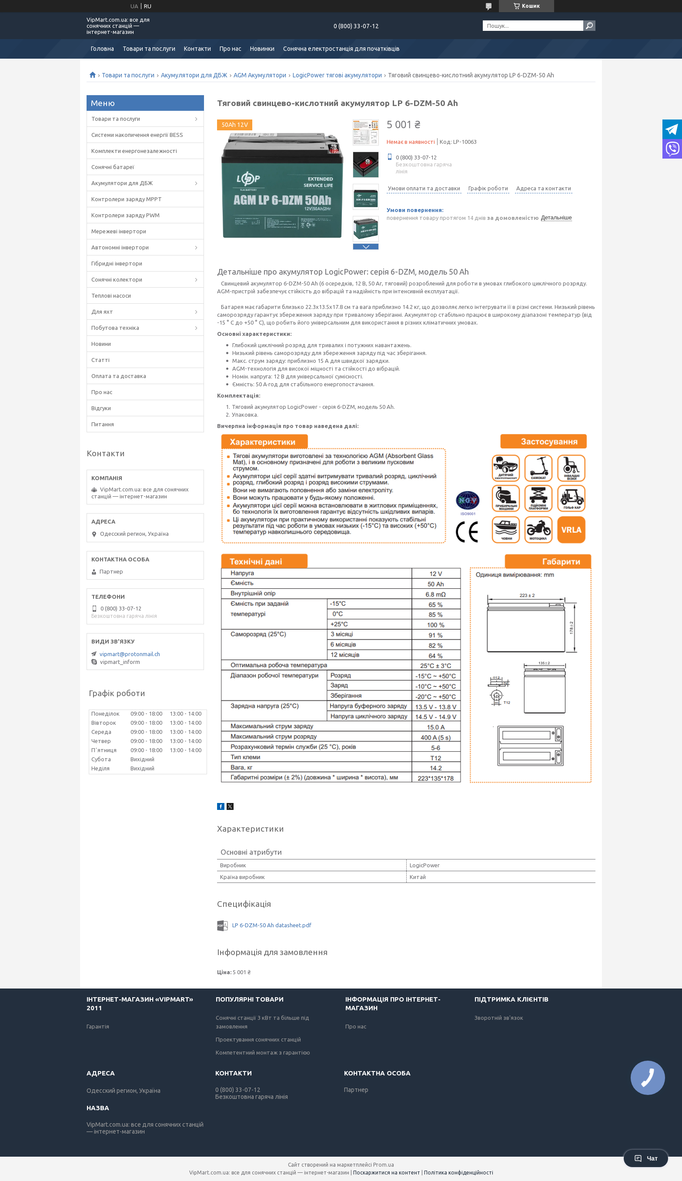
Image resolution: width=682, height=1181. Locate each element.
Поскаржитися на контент (386, 1172)
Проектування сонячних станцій (258, 1039)
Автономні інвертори (120, 247)
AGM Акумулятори (260, 75)
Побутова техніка (115, 328)
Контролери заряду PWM (125, 215)
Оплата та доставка (118, 376)
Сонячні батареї (112, 167)
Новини (101, 344)
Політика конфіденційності (458, 1172)
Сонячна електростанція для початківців (341, 48)
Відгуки (101, 408)
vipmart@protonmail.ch (130, 654)
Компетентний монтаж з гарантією (263, 1052)
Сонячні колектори (116, 279)
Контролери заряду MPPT (126, 199)
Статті (100, 360)
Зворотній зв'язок (499, 1018)
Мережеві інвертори (118, 231)
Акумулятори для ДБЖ (194, 75)
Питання (102, 424)
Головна (102, 48)
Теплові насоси (111, 295)
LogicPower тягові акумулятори (337, 75)
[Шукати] (589, 25)
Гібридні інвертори (116, 263)
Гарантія (98, 1026)
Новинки (262, 48)
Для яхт (102, 312)
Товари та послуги (149, 48)
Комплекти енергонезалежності (134, 151)
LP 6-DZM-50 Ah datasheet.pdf (271, 925)
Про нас (230, 48)
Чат (646, 1158)
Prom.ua (383, 1165)
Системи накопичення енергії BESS (137, 135)
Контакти (197, 48)
